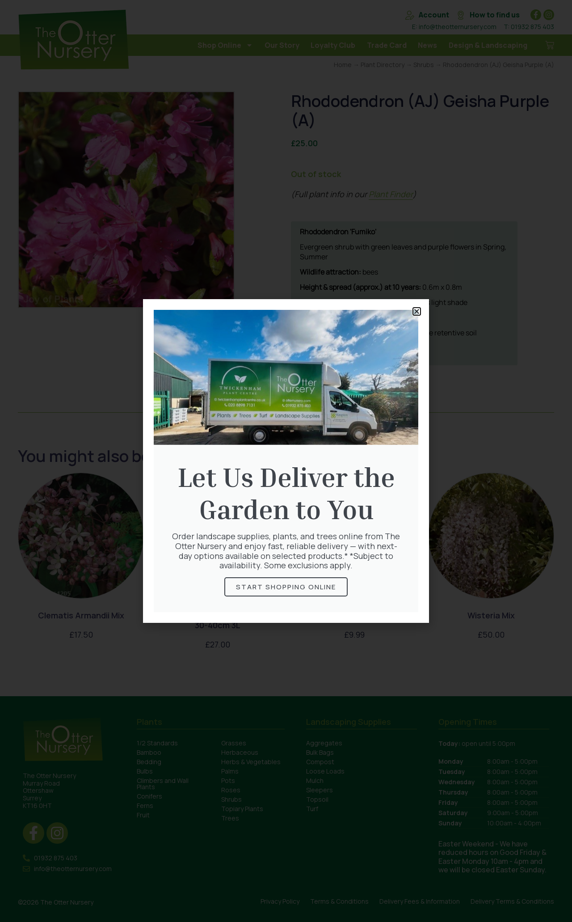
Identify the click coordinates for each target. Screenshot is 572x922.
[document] (286, 461)
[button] (416, 311)
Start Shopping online (286, 587)
